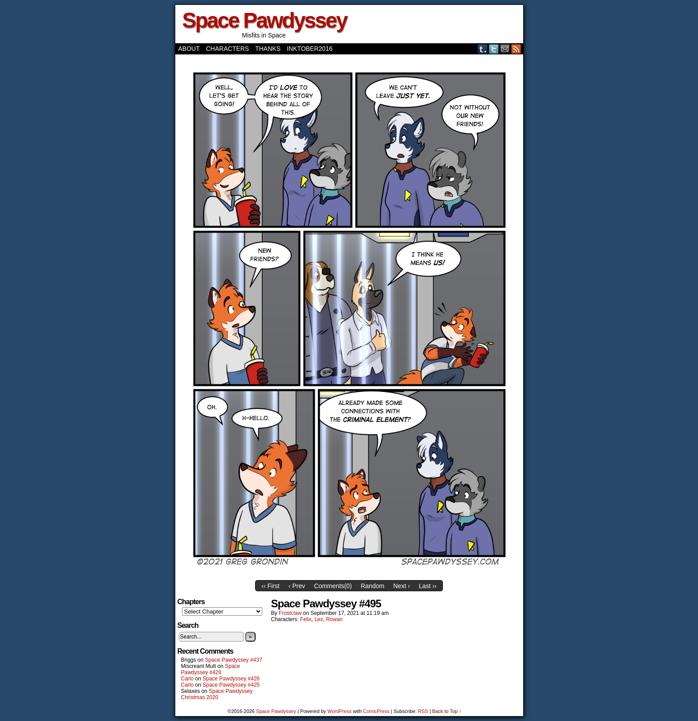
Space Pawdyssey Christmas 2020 (217, 694)
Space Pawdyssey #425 (231, 685)
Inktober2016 (309, 48)
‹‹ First (270, 585)
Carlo (187, 679)
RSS (516, 48)
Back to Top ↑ (447, 711)
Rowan (334, 619)
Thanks (268, 48)
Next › (401, 585)
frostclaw (290, 613)
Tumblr (482, 48)
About (189, 48)
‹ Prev (297, 585)
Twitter (494, 48)
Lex (318, 619)
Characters (227, 48)
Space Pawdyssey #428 (210, 669)
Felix (305, 619)
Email (505, 48)
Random (372, 585)
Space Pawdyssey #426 (231, 679)
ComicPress (376, 711)
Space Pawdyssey (264, 20)
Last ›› (428, 585)
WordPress (339, 711)
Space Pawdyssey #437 (233, 660)
